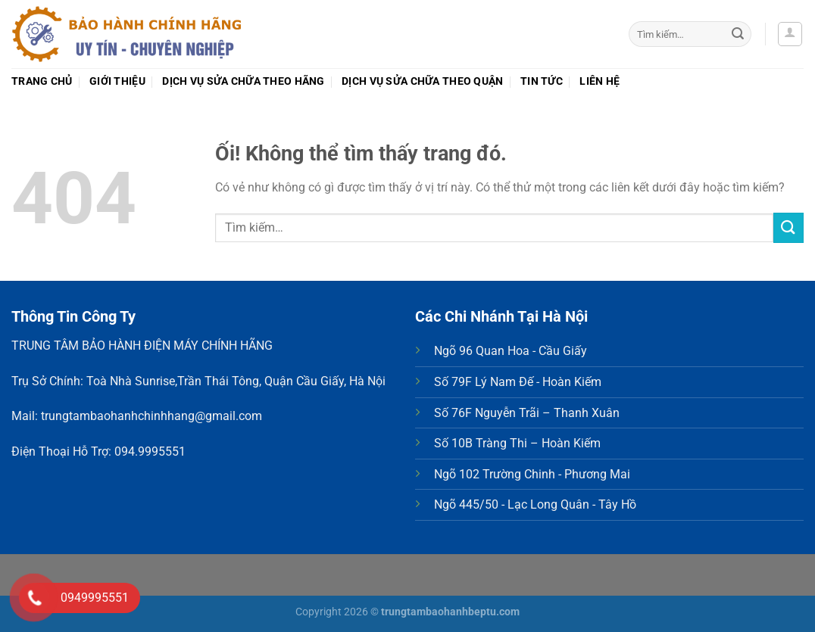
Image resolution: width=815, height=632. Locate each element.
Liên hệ (599, 81)
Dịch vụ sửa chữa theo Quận (423, 81)
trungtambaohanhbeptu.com (450, 612)
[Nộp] (738, 34)
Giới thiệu (117, 81)
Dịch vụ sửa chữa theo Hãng (243, 81)
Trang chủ (42, 81)
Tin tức (541, 81)
